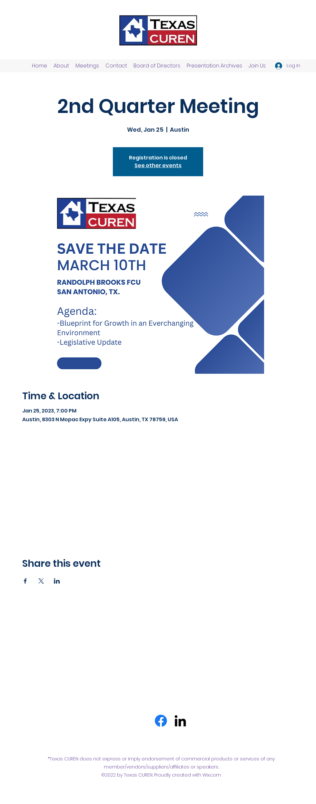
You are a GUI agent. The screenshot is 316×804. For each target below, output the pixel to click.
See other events (158, 165)
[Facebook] (161, 721)
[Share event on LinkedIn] (57, 581)
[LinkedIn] (180, 721)
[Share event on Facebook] (25, 581)
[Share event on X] (41, 581)
